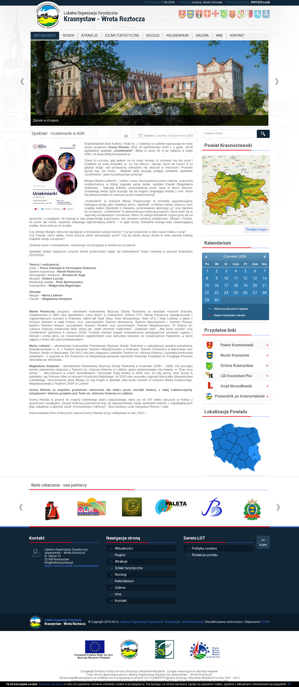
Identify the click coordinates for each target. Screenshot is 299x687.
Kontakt (237, 35)
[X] (289, 684)
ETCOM (265, 622)
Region (68, 35)
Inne (219, 35)
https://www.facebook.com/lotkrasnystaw (71, 566)
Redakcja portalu (202, 555)
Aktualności (45, 35)
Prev (22, 81)
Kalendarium (178, 35)
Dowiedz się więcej (51, 684)
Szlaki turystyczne (122, 35)
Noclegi (152, 35)
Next (276, 81)
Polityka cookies (202, 548)
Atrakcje (89, 35)
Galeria (202, 35)
